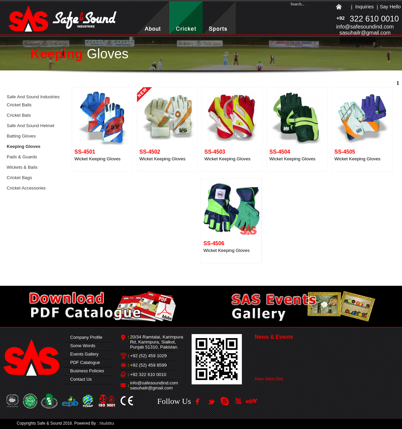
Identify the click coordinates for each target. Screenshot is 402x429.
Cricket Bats (19, 115)
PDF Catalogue (84, 362)
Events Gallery (83, 354)
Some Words (81, 345)
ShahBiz (106, 423)
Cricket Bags (19, 177)
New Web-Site (269, 380)
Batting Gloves (21, 136)
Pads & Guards (22, 156)
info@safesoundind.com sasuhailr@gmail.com (154, 385)
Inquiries (364, 6)
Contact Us (80, 379)
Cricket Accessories (26, 188)
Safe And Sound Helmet (30, 125)
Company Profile (85, 337)
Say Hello (390, 6)
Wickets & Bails (22, 167)
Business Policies (86, 370)
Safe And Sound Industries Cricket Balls (33, 100)
